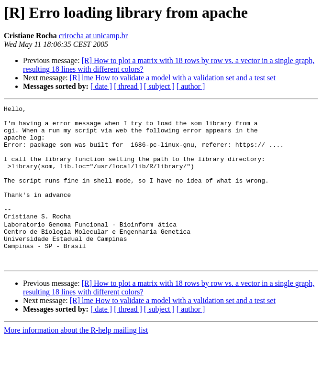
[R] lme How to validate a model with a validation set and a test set (173, 78)
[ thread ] (128, 86)
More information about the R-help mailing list (76, 361)
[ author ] (191, 86)
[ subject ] (159, 86)
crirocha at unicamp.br (93, 36)
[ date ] (101, 86)
